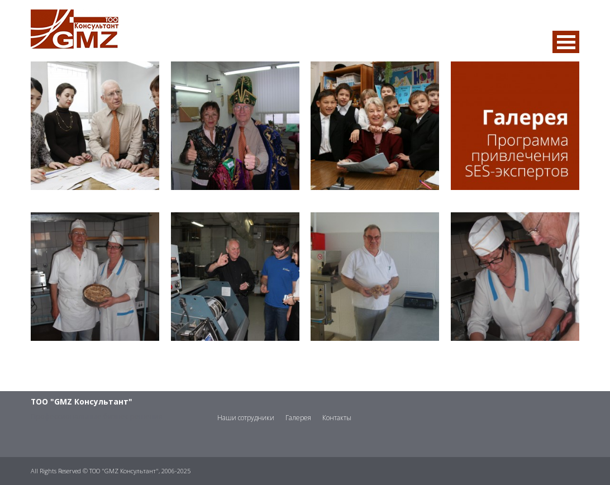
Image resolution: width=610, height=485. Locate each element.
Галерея (298, 417)
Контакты (336, 417)
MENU (565, 42)
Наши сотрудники (245, 417)
